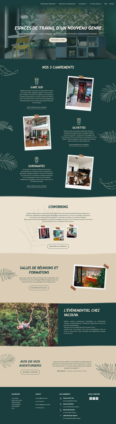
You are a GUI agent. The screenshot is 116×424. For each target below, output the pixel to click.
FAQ (105, 3)
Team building (16, 399)
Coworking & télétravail (47, 3)
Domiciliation (15, 401)
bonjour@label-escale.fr (43, 399)
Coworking (15, 393)
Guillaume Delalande (71, 421)
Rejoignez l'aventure (30, 367)
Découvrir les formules (58, 241)
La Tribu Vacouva (95, 3)
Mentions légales (50, 421)
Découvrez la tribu (58, 35)
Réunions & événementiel (67, 3)
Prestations (82, 3)
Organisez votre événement (76, 334)
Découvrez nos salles (39, 283)
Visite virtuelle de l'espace (36, 102)
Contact (111, 3)
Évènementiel (16, 397)
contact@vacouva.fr (42, 393)
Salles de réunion (17, 395)
